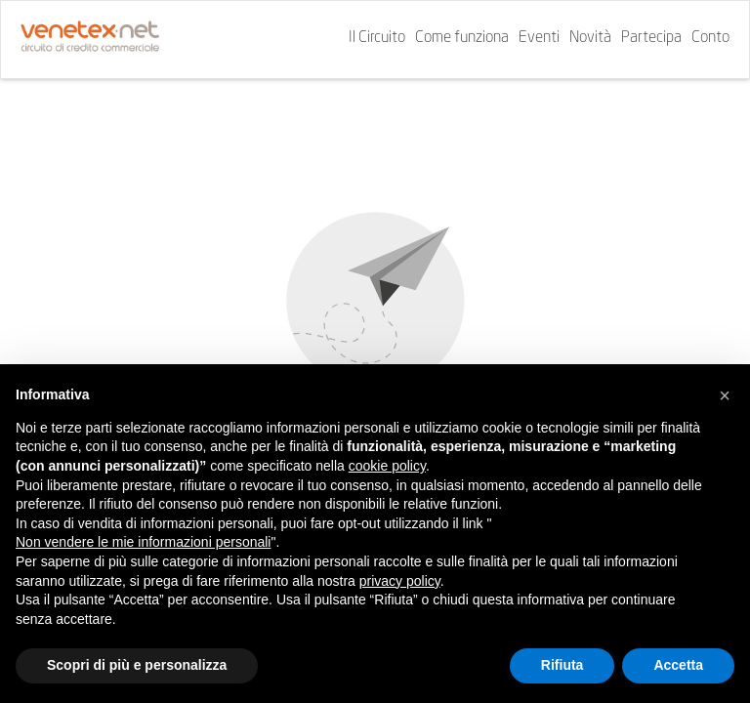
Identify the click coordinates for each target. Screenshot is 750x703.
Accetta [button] (678, 665)
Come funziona (462, 38)
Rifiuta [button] (562, 665)
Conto (710, 38)
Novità (590, 38)
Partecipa (651, 38)
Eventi (539, 38)
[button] (724, 395)
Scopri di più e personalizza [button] (137, 665)
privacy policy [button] (399, 581)
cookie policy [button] (387, 466)
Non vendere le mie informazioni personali (143, 542)
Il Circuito (377, 38)
